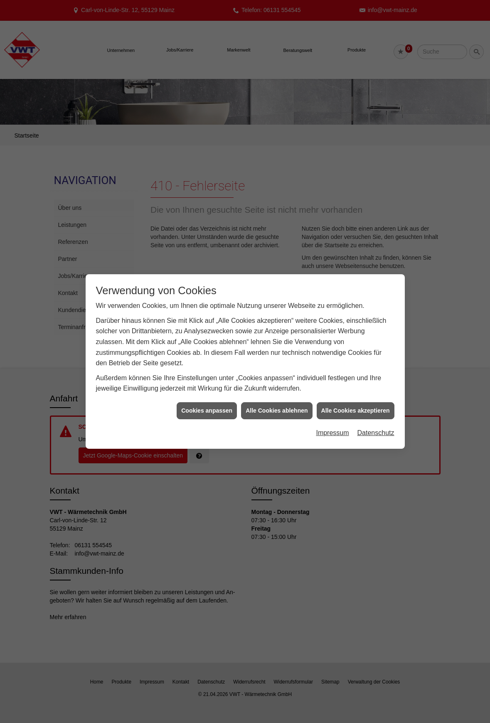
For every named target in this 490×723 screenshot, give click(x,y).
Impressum (332, 427)
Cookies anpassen (206, 405)
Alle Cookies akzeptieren (355, 405)
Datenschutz (375, 427)
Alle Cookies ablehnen (277, 405)
